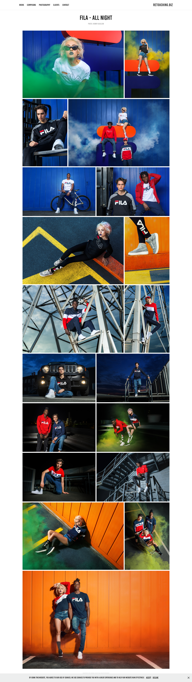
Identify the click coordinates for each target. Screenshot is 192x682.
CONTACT (65, 5)
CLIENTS (56, 5)
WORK (21, 5)
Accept (148, 677)
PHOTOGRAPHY (44, 5)
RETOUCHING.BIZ (163, 5)
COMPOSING (31, 5)
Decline (155, 677)
